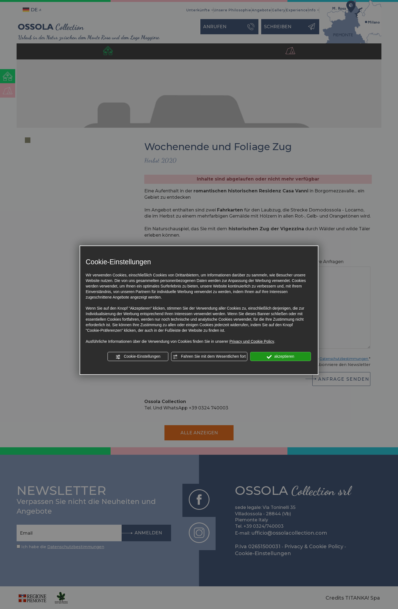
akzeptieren (280, 356)
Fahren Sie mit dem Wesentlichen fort (209, 356)
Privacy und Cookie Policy (251, 341)
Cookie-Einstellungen (138, 356)
